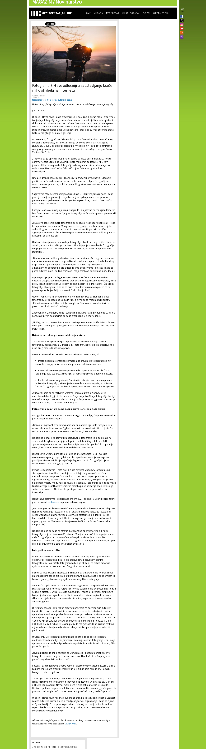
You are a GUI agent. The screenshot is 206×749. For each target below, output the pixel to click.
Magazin (98, 13)
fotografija (37, 100)
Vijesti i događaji (131, 13)
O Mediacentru (161, 13)
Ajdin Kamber (38, 95)
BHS (182, 9)
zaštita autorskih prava (62, 100)
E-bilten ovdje (70, 723)
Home (88, 13)
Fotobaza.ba (52, 502)
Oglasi (146, 13)
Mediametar (112, 13)
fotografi (47, 100)
